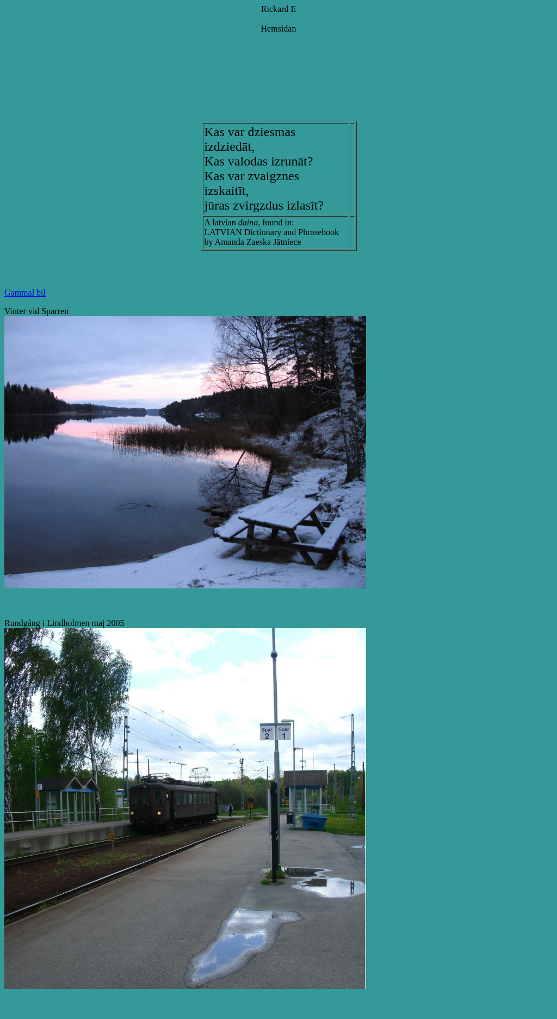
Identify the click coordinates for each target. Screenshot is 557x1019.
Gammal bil (25, 292)
